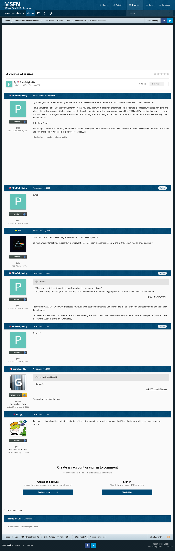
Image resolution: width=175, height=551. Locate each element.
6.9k (18, 401)
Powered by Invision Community (160, 547)
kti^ (19, 230)
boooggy (19, 414)
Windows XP (34, 85)
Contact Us (19, 545)
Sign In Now (127, 492)
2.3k (18, 447)
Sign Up (30, 13)
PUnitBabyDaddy (27, 82)
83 (18, 128)
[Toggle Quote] (36, 281)
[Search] (140, 13)
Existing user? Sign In (14, 13)
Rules (150, 5)
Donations (165, 5)
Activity (119, 5)
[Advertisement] (87, 46)
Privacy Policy (7, 545)
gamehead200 (19, 369)
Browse (135, 5)
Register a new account (48, 492)
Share (142, 84)
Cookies (30, 545)
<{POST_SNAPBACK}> (156, 297)
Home (105, 5)
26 (18, 263)
